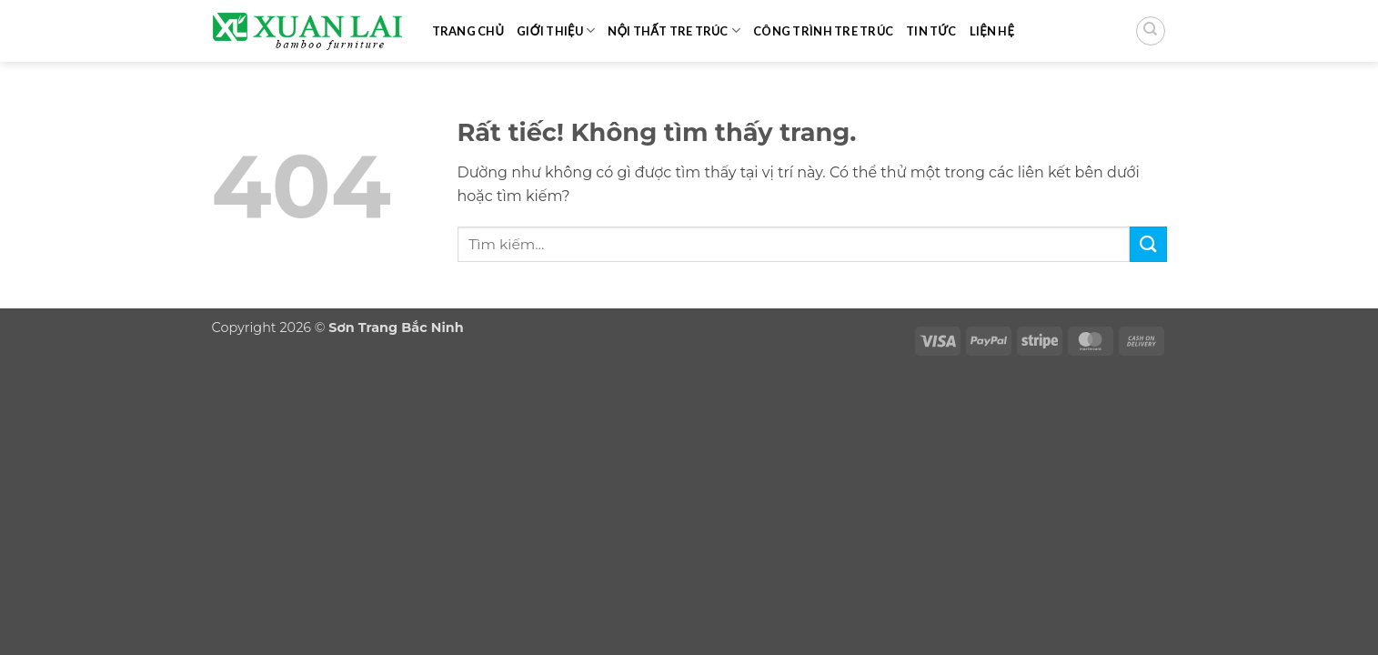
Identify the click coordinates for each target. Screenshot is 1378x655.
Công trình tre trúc (823, 31)
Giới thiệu (556, 30)
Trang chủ (468, 31)
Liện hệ (992, 31)
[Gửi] (1148, 244)
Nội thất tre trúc (674, 30)
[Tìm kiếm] (1150, 30)
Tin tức (931, 31)
